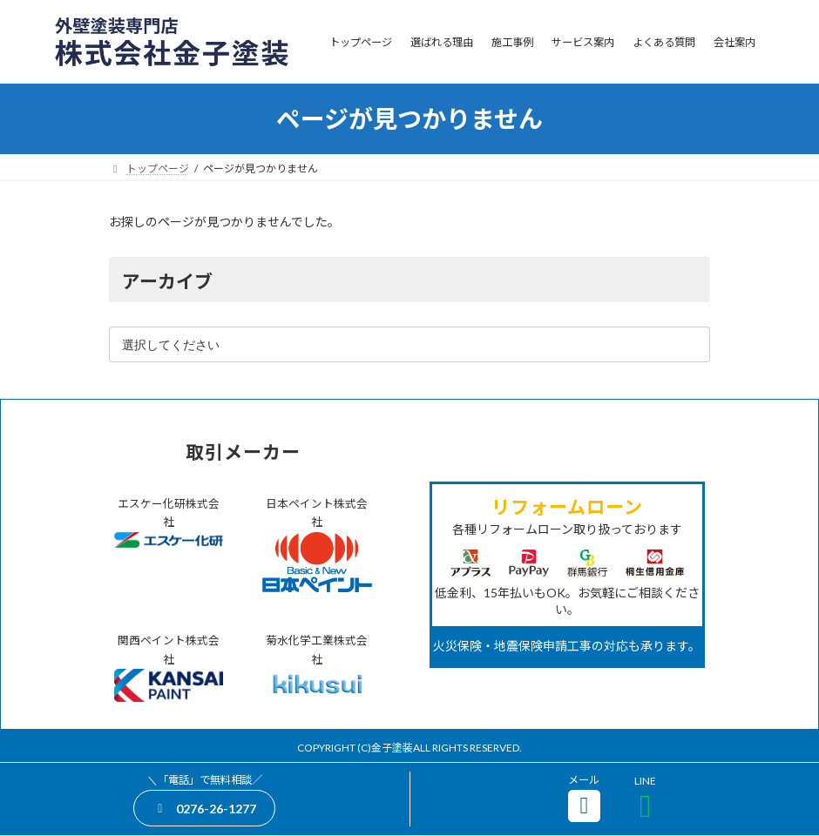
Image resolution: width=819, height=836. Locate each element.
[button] (204, 808)
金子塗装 (392, 747)
